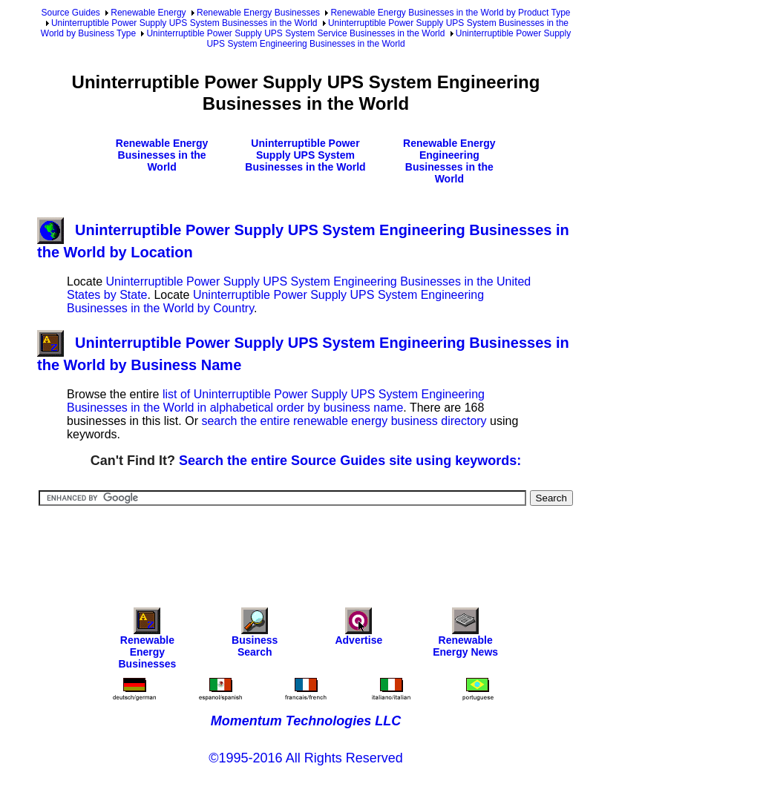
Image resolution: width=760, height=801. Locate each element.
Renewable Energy (148, 12)
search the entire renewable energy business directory (343, 421)
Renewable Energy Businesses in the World (162, 155)
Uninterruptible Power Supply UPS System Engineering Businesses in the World (388, 38)
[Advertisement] (307, 546)
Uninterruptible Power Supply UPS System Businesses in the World (184, 23)
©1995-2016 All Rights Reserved (305, 758)
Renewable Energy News (465, 636)
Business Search (255, 636)
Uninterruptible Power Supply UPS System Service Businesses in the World (295, 33)
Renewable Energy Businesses (258, 12)
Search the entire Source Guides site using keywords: (350, 460)
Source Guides (70, 12)
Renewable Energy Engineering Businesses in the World (449, 161)
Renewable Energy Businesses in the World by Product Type (450, 12)
